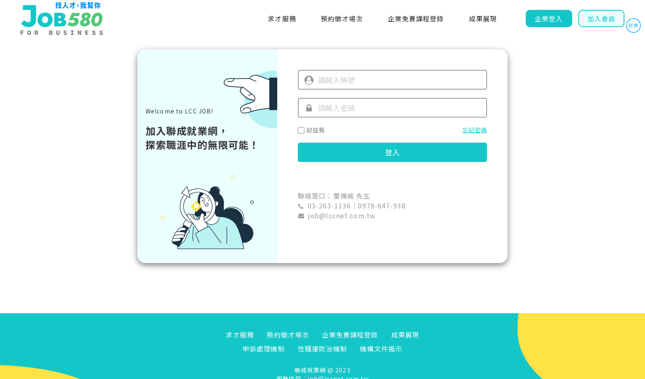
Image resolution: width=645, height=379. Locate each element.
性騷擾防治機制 (322, 349)
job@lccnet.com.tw (342, 215)
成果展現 (483, 18)
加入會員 (601, 18)
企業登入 (549, 18)
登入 (392, 152)
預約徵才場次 (342, 18)
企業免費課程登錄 (416, 18)
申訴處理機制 (264, 349)
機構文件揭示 (381, 349)
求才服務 (282, 18)
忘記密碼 (474, 130)
